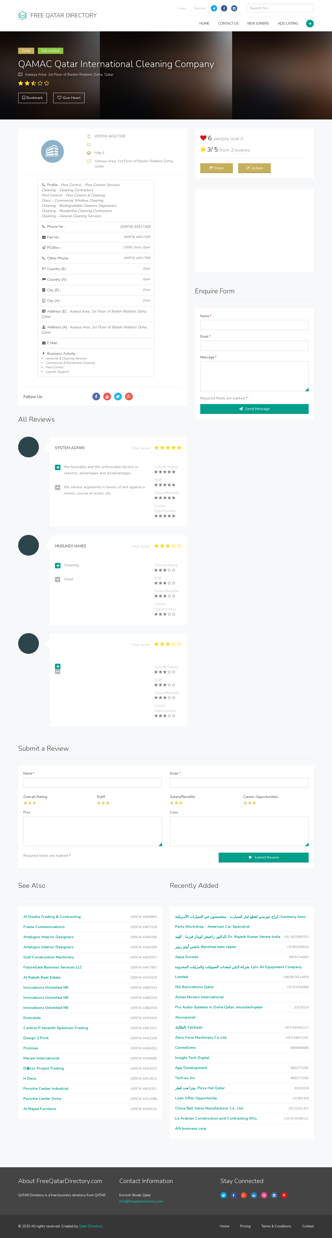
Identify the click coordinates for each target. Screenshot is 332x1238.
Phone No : (96, 226)
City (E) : (96, 290)
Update (254, 168)
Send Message (254, 408)
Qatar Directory (90, 1226)
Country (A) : (96, 279)
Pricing (245, 1226)
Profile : (81, 200)
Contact (308, 1226)
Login (182, 8)
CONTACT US (228, 23)
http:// (99, 152)
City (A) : (96, 300)
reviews (240, 150)
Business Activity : (96, 362)
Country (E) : (96, 268)
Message (208, 357)
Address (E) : (94, 314)
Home (224, 1226)
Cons (174, 812)
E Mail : (50, 343)
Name (205, 316)
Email (205, 336)
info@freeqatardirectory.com (141, 1201)
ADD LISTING (288, 23)
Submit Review (263, 857)
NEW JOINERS (258, 23)
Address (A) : (94, 330)
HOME (204, 23)
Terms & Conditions (276, 1226)
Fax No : (96, 237)
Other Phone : (96, 258)
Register (200, 8)
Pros (27, 812)
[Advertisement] (254, 230)
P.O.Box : (96, 247)
